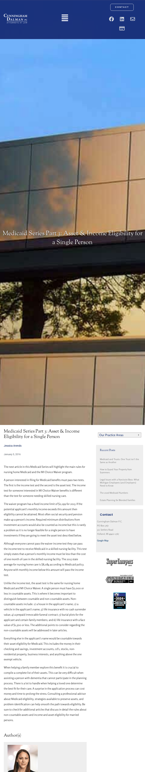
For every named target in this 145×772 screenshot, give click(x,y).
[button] (65, 18)
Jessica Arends (13, 445)
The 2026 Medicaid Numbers (114, 492)
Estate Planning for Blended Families (117, 500)
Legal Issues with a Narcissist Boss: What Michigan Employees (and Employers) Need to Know (119, 482)
